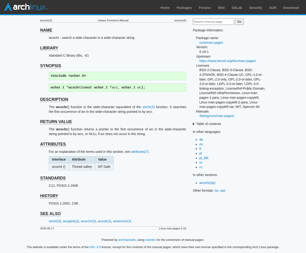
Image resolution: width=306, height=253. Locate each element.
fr (200, 148)
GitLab (237, 8)
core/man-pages (211, 42)
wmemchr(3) (122, 221)
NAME (46, 30)
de (201, 139)
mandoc (150, 240)
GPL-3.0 (95, 247)
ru (200, 167)
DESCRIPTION (54, 99)
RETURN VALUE (56, 121)
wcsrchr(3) (88, 221)
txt (216, 190)
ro (200, 162)
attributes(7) (140, 152)
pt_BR (203, 158)
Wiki (221, 8)
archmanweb (127, 240)
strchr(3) (148, 107)
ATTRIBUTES (53, 144)
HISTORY (49, 196)
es (201, 144)
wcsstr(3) (104, 221)
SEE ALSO (50, 213)
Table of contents (208, 124)
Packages (184, 8)
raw (222, 190)
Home (165, 8)
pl (200, 153)
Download (291, 8)
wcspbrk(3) (71, 221)
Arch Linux (26, 7)
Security (255, 8)
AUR (272, 8)
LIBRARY (49, 48)
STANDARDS (53, 178)
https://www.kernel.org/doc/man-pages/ (227, 61)
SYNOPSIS (50, 65)
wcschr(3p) (207, 183)
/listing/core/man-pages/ (216, 116)
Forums (205, 8)
